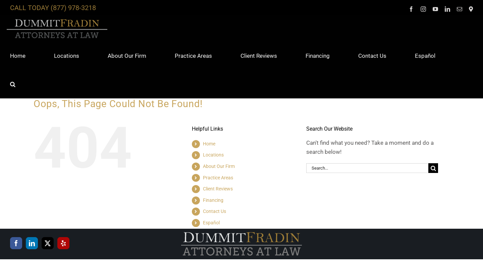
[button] (12, 84)
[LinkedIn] (32, 243)
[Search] (433, 168)
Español (211, 222)
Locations (213, 155)
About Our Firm (219, 166)
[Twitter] (48, 243)
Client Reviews (218, 188)
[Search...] (367, 168)
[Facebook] (16, 243)
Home (209, 143)
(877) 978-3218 (73, 8)
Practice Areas (218, 177)
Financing (213, 200)
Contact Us (214, 211)
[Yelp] (63, 243)
